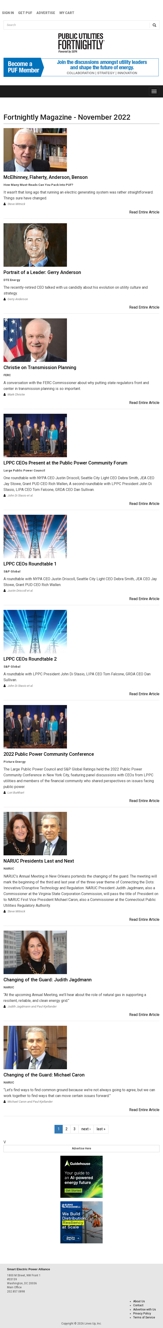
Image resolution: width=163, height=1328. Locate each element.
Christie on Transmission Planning (40, 367)
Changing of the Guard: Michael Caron (44, 1075)
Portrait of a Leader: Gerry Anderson (42, 272)
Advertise (45, 13)
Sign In (8, 13)
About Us (139, 1301)
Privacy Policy (142, 1313)
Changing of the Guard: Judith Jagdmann (48, 980)
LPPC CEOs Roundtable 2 (30, 659)
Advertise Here (81, 1148)
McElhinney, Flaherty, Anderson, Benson (46, 177)
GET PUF (25, 13)
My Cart (66, 13)
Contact (138, 1305)
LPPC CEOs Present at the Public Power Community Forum (65, 463)
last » (101, 1129)
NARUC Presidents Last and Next (39, 861)
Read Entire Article (144, 212)
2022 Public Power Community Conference (49, 754)
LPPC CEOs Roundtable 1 (30, 564)
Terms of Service (144, 1317)
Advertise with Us (144, 1309)
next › (86, 1129)
